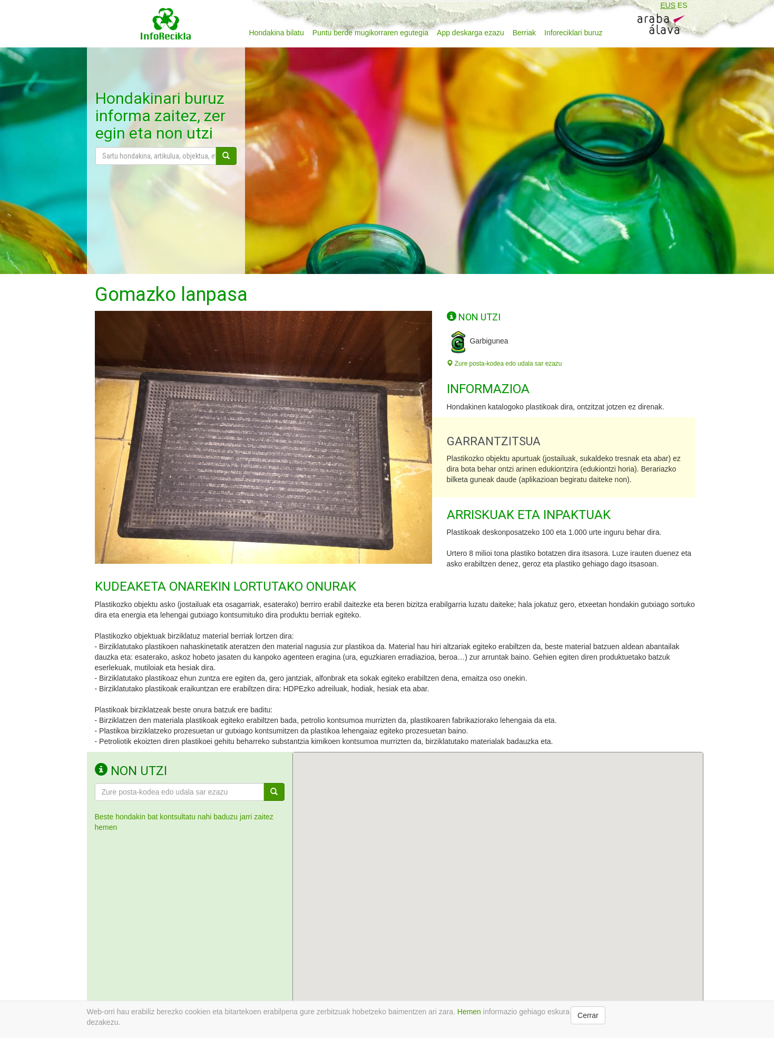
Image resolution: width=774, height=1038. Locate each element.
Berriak (524, 32)
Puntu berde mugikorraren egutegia (370, 32)
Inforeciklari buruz (573, 32)
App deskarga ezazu (470, 32)
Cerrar (588, 1015)
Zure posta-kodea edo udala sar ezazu (504, 363)
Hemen (469, 1011)
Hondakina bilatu (276, 32)
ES (683, 5)
